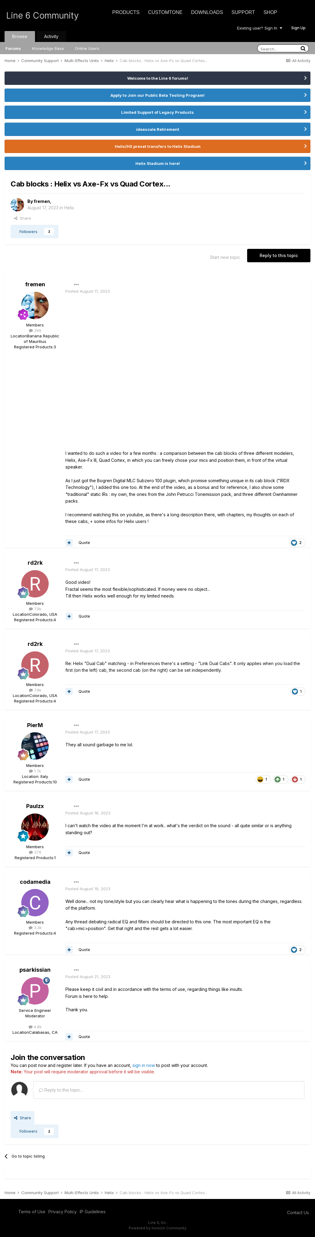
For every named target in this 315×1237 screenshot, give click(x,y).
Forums (13, 48)
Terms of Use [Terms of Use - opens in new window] (31, 1211)
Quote (84, 542)
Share (22, 218)
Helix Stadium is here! (157, 163)
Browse (19, 36)
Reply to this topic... (61, 1089)
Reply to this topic (279, 255)
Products (126, 12)
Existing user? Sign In (259, 28)
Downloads (207, 12)
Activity (51, 36)
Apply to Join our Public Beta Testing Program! (157, 95)
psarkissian (35, 970)
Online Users (87, 48)
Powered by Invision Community (158, 1228)
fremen (42, 201)
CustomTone (165, 12)
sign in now (143, 1065)
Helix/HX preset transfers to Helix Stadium (158, 146)
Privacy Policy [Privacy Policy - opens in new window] (62, 1211)
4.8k (35, 1026)
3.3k (35, 927)
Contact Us (298, 1212)
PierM (35, 725)
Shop (270, 12)
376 (35, 852)
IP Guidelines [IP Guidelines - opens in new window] (93, 1211)
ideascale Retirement (157, 129)
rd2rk (35, 562)
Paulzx (35, 806)
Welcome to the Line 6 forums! (157, 78)
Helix (69, 207)
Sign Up (298, 27)
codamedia (35, 882)
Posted (87, 291)
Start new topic (225, 257)
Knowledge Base (48, 48)
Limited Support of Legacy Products (157, 112)
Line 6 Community (42, 15)
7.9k (35, 608)
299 (35, 330)
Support (243, 12)
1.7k (35, 770)
